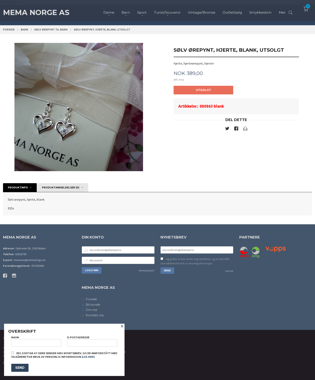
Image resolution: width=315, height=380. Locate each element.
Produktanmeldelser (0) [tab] (60, 187)
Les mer (229, 270)
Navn (36, 341)
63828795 (21, 254)
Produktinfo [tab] (18, 187)
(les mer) (88, 356)
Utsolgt (203, 90)
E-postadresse (92, 341)
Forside (91, 299)
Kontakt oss (95, 315)
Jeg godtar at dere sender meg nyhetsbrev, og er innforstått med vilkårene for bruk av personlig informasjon (195, 261)
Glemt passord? (146, 270)
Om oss (91, 310)
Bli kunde (93, 304)
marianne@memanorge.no (30, 260)
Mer (282, 10)
